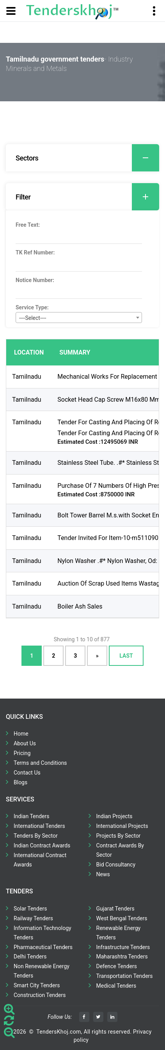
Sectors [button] (87, 157)
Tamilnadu (26, 376)
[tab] (82, 157)
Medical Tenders (116, 986)
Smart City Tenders (37, 985)
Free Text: (28, 225)
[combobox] (79, 317)
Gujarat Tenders (115, 908)
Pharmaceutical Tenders (43, 947)
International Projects (122, 826)
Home (21, 734)
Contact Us (27, 772)
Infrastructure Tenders (123, 947)
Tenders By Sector (36, 836)
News (103, 874)
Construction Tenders (40, 995)
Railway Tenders (33, 918)
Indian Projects (114, 816)
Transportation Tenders (124, 976)
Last (126, 656)
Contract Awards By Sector (120, 850)
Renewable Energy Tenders (118, 933)
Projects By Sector (118, 836)
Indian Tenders (32, 816)
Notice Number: (35, 280)
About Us (25, 743)
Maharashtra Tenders (122, 956)
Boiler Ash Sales (79, 606)
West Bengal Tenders (121, 918)
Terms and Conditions (40, 763)
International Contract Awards (40, 860)
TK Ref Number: (35, 252)
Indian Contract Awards (42, 845)
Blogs (20, 782)
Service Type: (32, 307)
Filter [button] (87, 196)
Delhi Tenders (30, 956)
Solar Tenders (30, 908)
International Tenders (39, 826)
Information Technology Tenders (42, 933)
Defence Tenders (116, 966)
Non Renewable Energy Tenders (41, 971)
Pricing (22, 753)
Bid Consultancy (116, 864)
